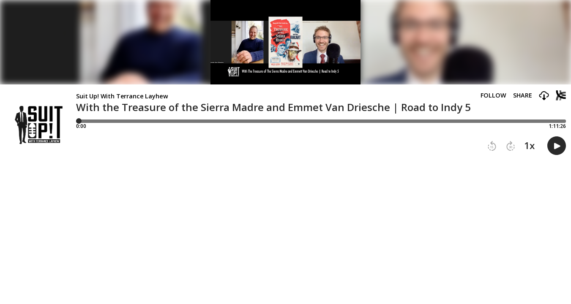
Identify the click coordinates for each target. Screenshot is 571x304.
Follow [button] (493, 95)
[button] (544, 96)
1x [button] (529, 145)
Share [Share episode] (522, 95)
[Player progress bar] (321, 121)
